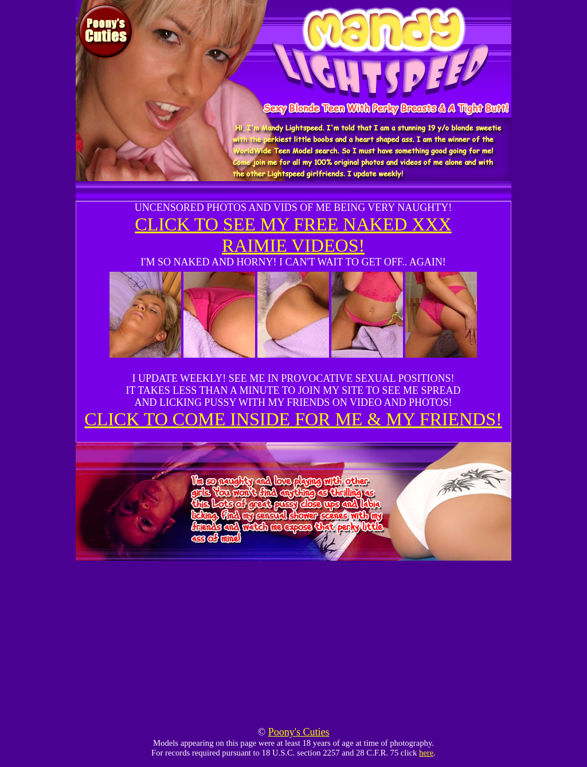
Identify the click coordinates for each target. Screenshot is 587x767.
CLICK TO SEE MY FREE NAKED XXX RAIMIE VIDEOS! (293, 235)
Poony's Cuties (299, 732)
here (426, 752)
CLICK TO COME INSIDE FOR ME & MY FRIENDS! (293, 419)
